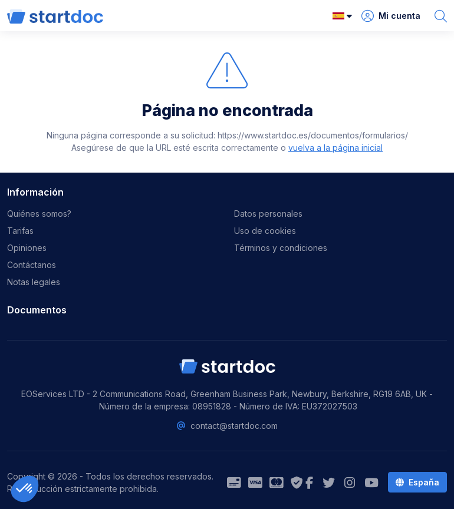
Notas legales (33, 282)
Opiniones (27, 248)
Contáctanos (31, 265)
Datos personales (268, 214)
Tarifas (20, 231)
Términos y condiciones (280, 248)
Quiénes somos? (39, 214)
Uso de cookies (265, 231)
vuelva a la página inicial (335, 148)
